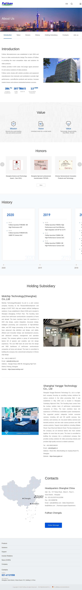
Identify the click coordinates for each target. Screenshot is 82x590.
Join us (75, 35)
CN (67, 4)
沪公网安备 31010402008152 (60, 587)
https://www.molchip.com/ (15, 369)
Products (4, 543)
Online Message (53, 525)
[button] (2, 164)
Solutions (4, 547)
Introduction (8, 35)
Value (18, 35)
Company (4, 564)
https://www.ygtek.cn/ (56, 456)
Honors (27, 35)
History (37, 35)
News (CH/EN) (6, 560)
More (41, 185)
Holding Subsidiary (51, 35)
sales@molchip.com (12, 361)
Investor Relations (7, 556)
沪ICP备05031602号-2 (44, 587)
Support (4, 551)
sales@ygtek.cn (53, 448)
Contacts (66, 35)
